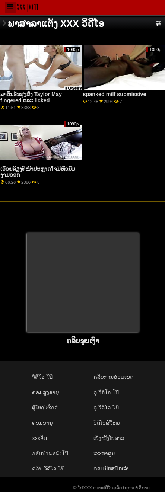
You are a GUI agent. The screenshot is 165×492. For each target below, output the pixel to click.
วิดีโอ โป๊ (42, 377)
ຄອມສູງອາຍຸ (45, 392)
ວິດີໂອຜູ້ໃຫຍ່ (106, 423)
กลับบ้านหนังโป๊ (50, 453)
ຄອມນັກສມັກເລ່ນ (111, 469)
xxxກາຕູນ (104, 453)
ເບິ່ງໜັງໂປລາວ (108, 438)
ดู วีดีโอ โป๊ (106, 392)
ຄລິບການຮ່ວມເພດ (113, 377)
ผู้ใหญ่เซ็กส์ (45, 407)
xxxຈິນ (39, 438)
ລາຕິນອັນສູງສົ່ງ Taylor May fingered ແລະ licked (31, 97)
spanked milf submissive (114, 94)
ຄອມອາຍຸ (42, 423)
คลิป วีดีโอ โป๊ (48, 469)
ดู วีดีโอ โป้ (106, 407)
